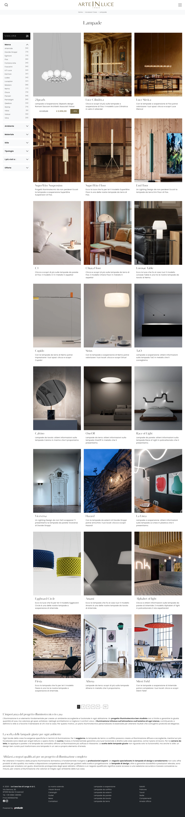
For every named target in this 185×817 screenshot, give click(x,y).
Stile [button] (7, 143)
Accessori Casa (91, 12)
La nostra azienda (56, 786)
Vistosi (8, 114)
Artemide (10, 48)
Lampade (103, 12)
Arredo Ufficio (145, 801)
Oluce (8, 92)
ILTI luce (9, 70)
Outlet (51, 795)
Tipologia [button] (9, 151)
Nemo (8, 88)
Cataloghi (52, 792)
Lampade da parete (102, 795)
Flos (7, 59)
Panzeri (9, 96)
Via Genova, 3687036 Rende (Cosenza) (13, 790)
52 (105, 707)
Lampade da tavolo (102, 798)
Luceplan (10, 81)
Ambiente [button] (9, 126)
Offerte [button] (8, 168)
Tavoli (142, 792)
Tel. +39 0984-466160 (12, 795)
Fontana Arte (11, 63)
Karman (9, 74)
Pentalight (10, 99)
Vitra (8, 118)
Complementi (145, 798)
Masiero (9, 85)
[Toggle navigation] (180, 5)
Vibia (8, 110)
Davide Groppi (12, 52)
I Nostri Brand (54, 789)
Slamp (8, 107)
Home (80, 12)
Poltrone (143, 789)
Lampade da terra (102, 801)
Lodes (8, 78)
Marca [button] (8, 44)
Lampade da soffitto (103, 789)
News (50, 798)
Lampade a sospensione (104, 786)
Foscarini (9, 67)
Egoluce (9, 56)
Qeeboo (9, 103)
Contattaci (53, 801)
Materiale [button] (9, 134)
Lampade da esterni (102, 792)
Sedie (141, 795)
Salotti (142, 786)
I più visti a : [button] (10, 159)
